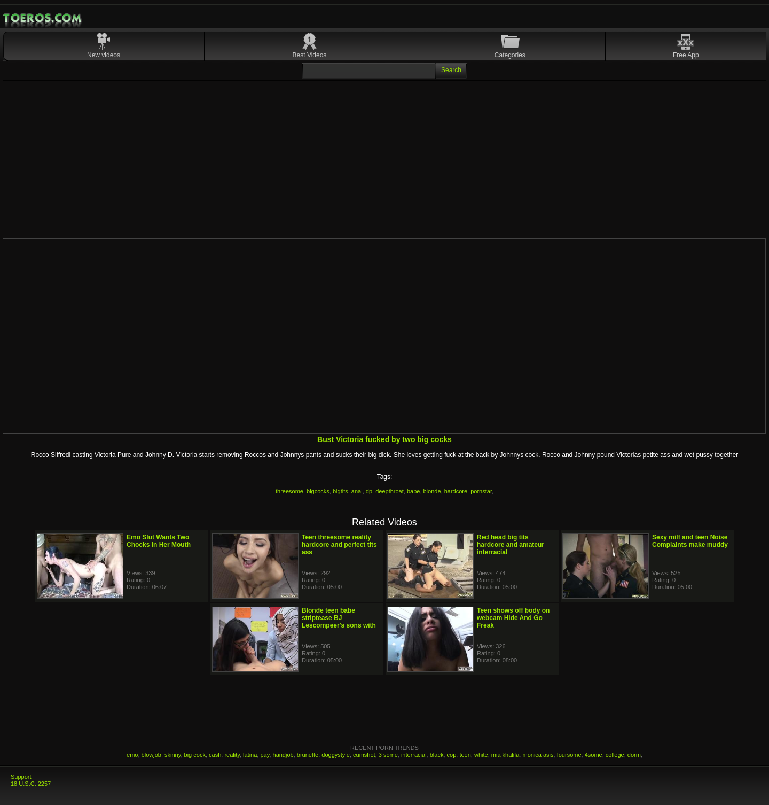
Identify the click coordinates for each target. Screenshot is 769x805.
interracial (414, 755)
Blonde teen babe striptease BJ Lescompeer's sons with (339, 618)
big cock (195, 755)
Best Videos (310, 55)
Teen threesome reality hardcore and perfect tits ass (339, 544)
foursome (569, 755)
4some (593, 755)
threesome (289, 491)
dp (369, 491)
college (615, 755)
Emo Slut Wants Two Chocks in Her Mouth (159, 540)
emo (132, 755)
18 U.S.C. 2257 (31, 783)
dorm (634, 755)
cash (215, 755)
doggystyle (335, 755)
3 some (388, 755)
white (481, 755)
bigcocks (318, 491)
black (437, 755)
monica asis (537, 755)
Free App (686, 55)
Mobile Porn (43, 18)
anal (357, 491)
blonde (432, 491)
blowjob (151, 755)
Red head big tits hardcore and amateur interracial (510, 544)
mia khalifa (505, 755)
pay (264, 755)
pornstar (481, 491)
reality (232, 755)
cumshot (364, 755)
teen (464, 755)
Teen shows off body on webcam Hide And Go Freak (513, 618)
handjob (283, 755)
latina (250, 755)
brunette (307, 755)
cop (452, 755)
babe (413, 491)
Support (21, 776)
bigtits (340, 491)
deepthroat (389, 491)
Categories (510, 55)
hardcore (455, 491)
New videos (103, 55)
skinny (172, 755)
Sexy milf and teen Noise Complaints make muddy (690, 540)
